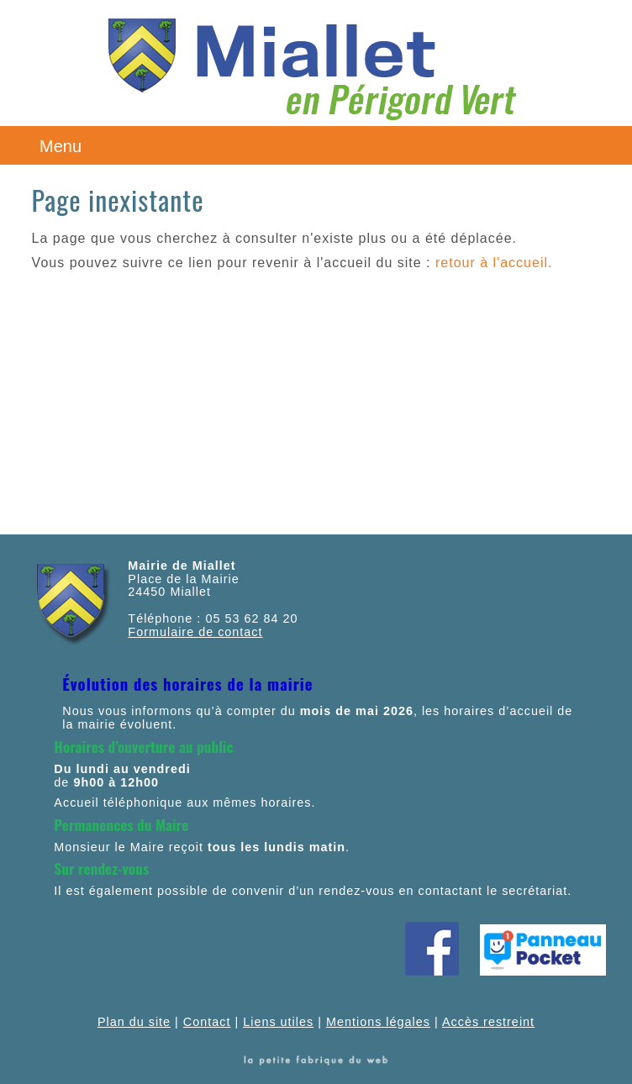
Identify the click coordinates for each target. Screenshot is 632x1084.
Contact (207, 1022)
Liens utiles (278, 1022)
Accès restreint (488, 1022)
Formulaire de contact (195, 632)
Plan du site (134, 1022)
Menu (61, 146)
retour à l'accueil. (493, 262)
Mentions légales (378, 1022)
